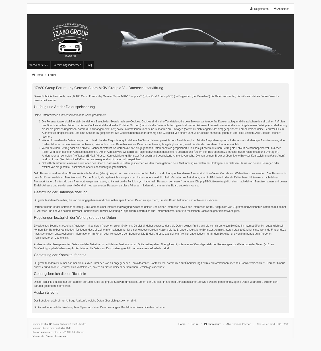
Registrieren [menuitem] (259, 8)
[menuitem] (38, 65)
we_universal (43, 332)
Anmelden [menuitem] (281, 8)
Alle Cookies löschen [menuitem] (238, 324)
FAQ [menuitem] (89, 65)
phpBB (47, 324)
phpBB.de (66, 328)
